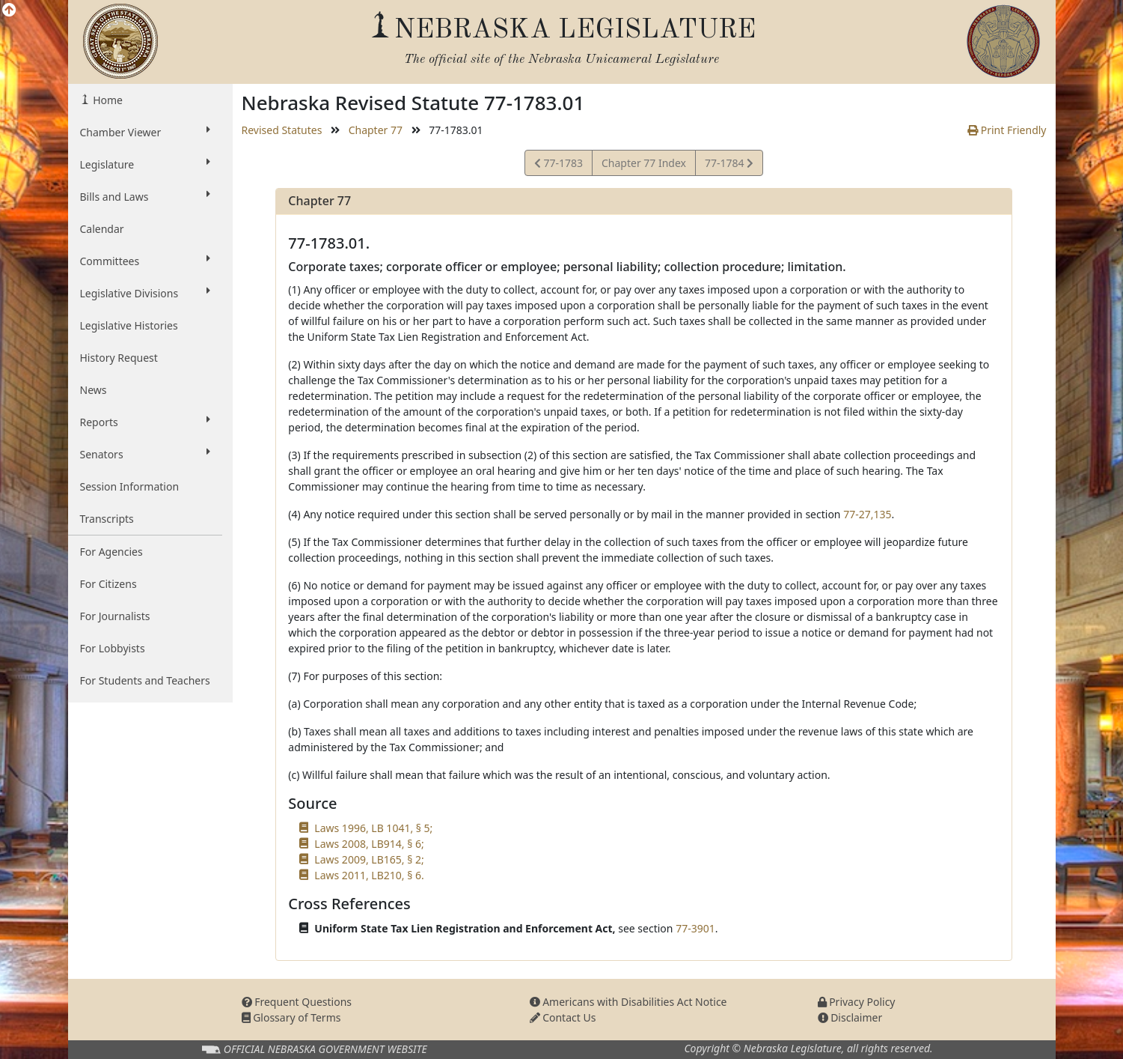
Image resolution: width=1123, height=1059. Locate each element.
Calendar (102, 229)
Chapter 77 (376, 130)
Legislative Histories (129, 325)
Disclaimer (850, 1017)
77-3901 (695, 928)
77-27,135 (867, 514)
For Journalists (115, 616)
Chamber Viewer (145, 131)
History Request (119, 358)
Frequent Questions (297, 1002)
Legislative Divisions (145, 292)
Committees (145, 260)
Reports (145, 421)
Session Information (130, 486)
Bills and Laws (145, 196)
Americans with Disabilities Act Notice (628, 1002)
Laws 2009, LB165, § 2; (368, 859)
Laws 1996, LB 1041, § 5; (373, 828)
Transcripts (107, 519)
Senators (145, 453)
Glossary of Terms (291, 1017)
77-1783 (558, 165)
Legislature (145, 164)
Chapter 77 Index (644, 163)
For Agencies (111, 551)
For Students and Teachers (145, 680)
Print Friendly (1006, 130)
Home (107, 100)
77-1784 (728, 165)
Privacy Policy (857, 1002)
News (93, 390)
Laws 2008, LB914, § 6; (368, 844)
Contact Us (563, 1017)
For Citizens (108, 584)
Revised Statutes (282, 130)
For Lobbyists (112, 648)
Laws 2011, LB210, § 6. (368, 875)
